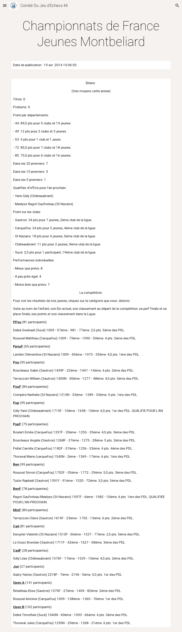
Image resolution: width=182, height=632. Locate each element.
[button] (4, 5)
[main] (90, 34)
